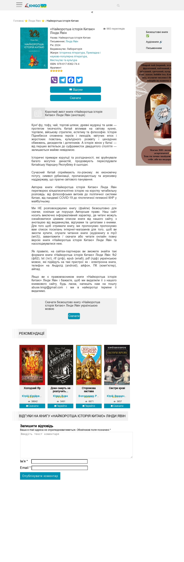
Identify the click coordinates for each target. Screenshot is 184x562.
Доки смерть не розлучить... (60, 389)
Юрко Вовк (60, 395)
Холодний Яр (32, 387)
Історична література (72, 52)
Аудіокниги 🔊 (154, 41)
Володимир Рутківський (94, 395)
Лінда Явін (72, 41)
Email (25, 471)
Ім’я (24, 465)
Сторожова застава (88, 389)
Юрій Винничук (117, 395)
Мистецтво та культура (63, 60)
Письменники (154, 47)
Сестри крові (117, 387)
